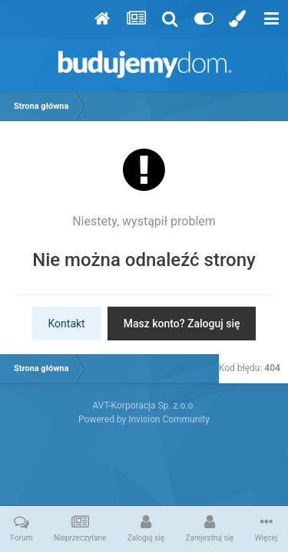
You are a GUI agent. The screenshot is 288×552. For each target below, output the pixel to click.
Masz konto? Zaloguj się (182, 323)
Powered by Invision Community (144, 419)
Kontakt (66, 323)
